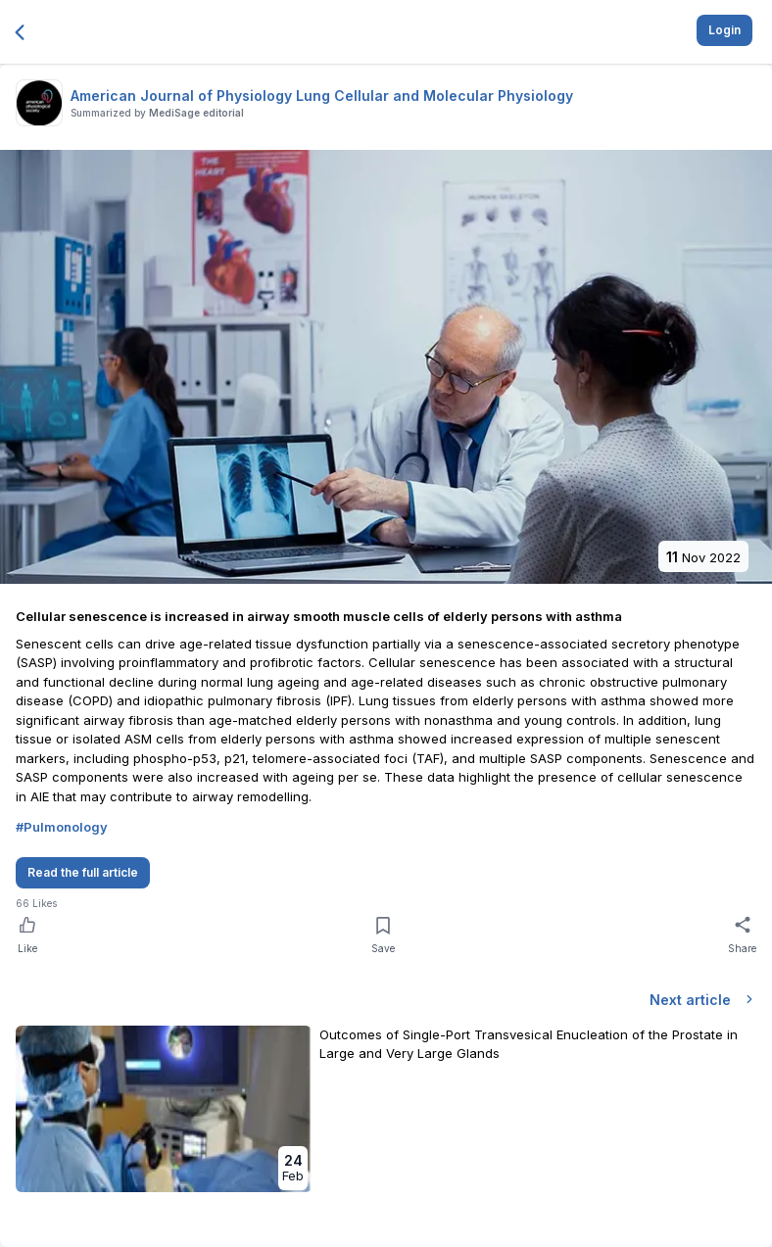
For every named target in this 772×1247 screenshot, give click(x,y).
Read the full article (82, 872)
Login (724, 30)
